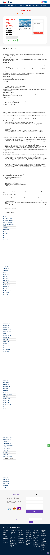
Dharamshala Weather (28, 544)
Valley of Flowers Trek (6, 452)
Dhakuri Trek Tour (6, 286)
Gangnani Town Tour (6, 298)
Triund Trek (20, 530)
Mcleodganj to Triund (12, 533)
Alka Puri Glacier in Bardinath (7, 222)
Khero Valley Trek (6, 351)
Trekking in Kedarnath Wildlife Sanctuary (8, 446)
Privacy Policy (5, 536)
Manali (19, 536)
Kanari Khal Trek (5, 339)
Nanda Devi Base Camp (6, 386)
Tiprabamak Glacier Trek (7, 443)
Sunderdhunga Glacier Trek (7, 437)
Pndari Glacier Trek (6, 483)
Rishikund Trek (5, 414)
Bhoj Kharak (5, 241)
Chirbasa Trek (5, 270)
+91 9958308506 (20, 108)
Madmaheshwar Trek (6, 361)
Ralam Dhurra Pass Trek (7, 412)
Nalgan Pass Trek (6, 382)
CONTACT (44, 5)
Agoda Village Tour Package (7, 218)
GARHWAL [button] (16, 5)
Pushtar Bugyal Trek (6, 410)
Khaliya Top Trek (5, 347)
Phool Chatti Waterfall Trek (7, 404)
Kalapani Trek (5, 333)
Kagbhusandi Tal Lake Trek (7, 329)
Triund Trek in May (5, 530)
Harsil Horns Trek (6, 294)
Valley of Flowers (35, 544)
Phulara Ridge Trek (6, 481)
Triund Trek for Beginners (43, 542)
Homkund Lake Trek (6, 321)
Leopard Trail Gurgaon (43, 550)
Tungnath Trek (5, 450)
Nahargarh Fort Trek (21, 542)
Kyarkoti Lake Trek (6, 357)
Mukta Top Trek (5, 376)
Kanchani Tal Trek (6, 341)
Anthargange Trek (13, 530)
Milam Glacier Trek (6, 374)
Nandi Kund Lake (5, 388)
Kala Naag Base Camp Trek (7, 331)
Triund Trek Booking (36, 546)
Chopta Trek (5, 272)
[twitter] (46, 1)
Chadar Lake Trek (28, 532)
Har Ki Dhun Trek (6, 319)
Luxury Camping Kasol (12, 538)
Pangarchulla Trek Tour (6, 398)
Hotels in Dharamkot (29, 538)
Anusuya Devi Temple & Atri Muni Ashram (8, 225)
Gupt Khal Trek (5, 317)
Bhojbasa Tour (5, 243)
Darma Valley (5, 276)
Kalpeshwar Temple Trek (7, 335)
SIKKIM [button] (27, 5)
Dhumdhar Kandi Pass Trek (7, 290)
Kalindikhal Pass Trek (12, 546)
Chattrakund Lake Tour (6, 262)
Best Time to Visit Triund (36, 533)
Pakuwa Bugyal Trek (6, 392)
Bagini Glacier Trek (6, 229)
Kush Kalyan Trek (6, 355)
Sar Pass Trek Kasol (29, 534)
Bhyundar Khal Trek (6, 245)
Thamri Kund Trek (6, 441)
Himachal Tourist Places (12, 541)
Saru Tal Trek (5, 433)
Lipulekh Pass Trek (6, 359)
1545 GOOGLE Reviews (11, 40)
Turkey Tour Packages (43, 539)
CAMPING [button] (37, 5)
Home (5, 5)
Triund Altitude (35, 530)
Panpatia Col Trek (6, 400)
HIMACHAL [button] (8, 5)
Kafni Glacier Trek (6, 327)
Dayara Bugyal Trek (6, 280)
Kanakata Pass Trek (6, 337)
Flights (11, 535)
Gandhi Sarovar (5, 296)
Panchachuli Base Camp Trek (7, 394)
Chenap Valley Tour (6, 266)
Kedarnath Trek (5, 475)
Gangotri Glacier (5, 300)
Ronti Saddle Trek (6, 418)
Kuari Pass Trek (5, 353)
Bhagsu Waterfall (5, 542)
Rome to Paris (35, 540)
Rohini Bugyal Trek (6, 416)
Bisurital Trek (5, 247)
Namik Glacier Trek (6, 384)
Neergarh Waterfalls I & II (7, 390)
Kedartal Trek (5, 477)
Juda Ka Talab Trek (6, 325)
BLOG (41, 5)
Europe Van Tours (5, 538)
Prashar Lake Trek (13, 543)
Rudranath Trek (5, 485)
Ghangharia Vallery (6, 302)
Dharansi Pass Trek (6, 288)
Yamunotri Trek (5, 454)
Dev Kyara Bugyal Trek (6, 284)
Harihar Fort (43, 533)
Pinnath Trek (5, 408)
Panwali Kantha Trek (6, 402)
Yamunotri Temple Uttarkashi (7, 456)
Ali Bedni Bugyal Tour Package (8, 220)
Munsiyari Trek (5, 378)
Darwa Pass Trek (5, 278)
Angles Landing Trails (43, 536)
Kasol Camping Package (35, 538)
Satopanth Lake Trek (6, 435)
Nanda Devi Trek (20, 540)
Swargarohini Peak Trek (6, 439)
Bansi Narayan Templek (6, 235)
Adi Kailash (35, 542)
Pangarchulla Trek (6, 479)
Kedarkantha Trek (6, 345)
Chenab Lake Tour (6, 264)
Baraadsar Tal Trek (6, 237)
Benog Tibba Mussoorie (7, 239)
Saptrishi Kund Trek (6, 431)
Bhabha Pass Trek (28, 536)
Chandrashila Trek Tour (6, 260)
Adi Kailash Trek (5, 216)
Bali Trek (4, 231)
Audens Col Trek (5, 227)
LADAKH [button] (12, 5)
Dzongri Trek (20, 532)
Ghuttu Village (5, 304)
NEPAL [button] (30, 5)
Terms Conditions (5, 532)
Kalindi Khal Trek (5, 473)
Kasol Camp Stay (20, 534)
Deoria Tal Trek (5, 282)
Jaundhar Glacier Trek (6, 323)
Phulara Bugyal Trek (6, 406)
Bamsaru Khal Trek (6, 233)
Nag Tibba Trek (5, 380)
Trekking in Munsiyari (6, 448)
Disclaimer (4, 534)
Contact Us (4, 540)
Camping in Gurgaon (44, 547)
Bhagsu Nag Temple (21, 538)
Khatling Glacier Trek (6, 349)
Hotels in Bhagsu (36, 535)
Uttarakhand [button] (21, 5)
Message (34, 506)
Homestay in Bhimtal (6, 471)
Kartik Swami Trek (6, 343)
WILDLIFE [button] (33, 5)
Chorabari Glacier (6, 274)
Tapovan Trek (5, 487)
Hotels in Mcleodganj (43, 545)
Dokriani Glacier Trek (6, 292)
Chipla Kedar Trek (6, 268)
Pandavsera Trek (5, 396)
